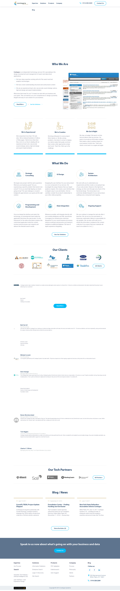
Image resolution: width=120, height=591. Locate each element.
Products (51, 3)
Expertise (35, 3)
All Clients (98, 266)
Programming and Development (32, 206)
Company (59, 3)
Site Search (35, 576)
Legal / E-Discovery (38, 573)
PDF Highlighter (55, 566)
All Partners (98, 477)
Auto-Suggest (55, 573)
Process (71, 566)
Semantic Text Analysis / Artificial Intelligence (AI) (21, 575)
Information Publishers (38, 566)
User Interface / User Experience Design (20, 580)
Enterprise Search (37, 569)
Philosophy (72, 569)
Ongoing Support (94, 206)
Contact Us (100, 3)
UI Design (60, 174)
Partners (71, 576)
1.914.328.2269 (87, 3)
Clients (71, 573)
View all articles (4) (60, 528)
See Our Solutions (36, 104)
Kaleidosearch (55, 569)
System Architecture (92, 174)
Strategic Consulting (29, 174)
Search (16, 569)
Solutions (43, 3)
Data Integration (63, 206)
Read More (20, 104)
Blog (33, 10)
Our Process (17, 566)
